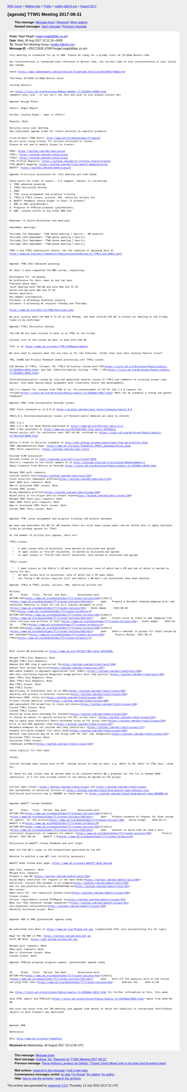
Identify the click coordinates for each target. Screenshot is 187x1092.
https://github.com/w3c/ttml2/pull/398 (88, 664)
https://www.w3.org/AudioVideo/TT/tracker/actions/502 (62, 827)
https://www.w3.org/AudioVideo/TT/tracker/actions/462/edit (51, 618)
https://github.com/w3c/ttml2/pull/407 (77, 668)
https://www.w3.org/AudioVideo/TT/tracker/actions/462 (62, 615)
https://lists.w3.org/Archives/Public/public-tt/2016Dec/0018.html (110, 466)
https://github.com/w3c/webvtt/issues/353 (96, 899)
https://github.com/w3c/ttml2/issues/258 (137, 721)
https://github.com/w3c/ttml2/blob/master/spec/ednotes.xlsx (107, 790)
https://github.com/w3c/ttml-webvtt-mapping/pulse (73, 164)
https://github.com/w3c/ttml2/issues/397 (84, 724)
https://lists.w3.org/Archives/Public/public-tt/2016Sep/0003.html (97, 999)
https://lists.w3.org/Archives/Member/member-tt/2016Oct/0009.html (60, 91)
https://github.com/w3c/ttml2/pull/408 (114, 671)
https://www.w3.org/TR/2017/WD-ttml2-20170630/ (81, 651)
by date (65, 1074)
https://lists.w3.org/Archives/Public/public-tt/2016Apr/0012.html (60, 992)
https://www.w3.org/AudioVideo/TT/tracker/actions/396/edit (51, 817)
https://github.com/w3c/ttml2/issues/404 (74, 697)
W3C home (14, 6)
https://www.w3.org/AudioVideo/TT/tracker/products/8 (61, 823)
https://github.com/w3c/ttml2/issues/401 (98, 730)
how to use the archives (38, 1078)
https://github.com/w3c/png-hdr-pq (67, 936)
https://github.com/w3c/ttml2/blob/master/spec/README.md (128, 793)
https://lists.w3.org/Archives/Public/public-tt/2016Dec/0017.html (66, 393)
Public (48, 6)
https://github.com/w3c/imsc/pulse (41, 151)
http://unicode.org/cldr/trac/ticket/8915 (67, 459)
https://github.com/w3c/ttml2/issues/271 (115, 727)
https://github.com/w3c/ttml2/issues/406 (108, 704)
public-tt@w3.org (66, 6)
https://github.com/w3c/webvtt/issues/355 (100, 893)
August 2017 (88, 6)
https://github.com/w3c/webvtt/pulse (46, 167)
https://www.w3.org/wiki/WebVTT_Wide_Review (82, 863)
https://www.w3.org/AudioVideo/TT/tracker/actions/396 (62, 813)
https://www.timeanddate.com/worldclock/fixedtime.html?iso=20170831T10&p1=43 (71, 72)
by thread (79, 1074)
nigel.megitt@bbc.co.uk (51, 36)
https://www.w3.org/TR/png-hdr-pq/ (70, 929)
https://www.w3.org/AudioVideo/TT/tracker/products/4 (54, 611)
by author (108, 1074)
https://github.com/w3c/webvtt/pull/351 (62, 876)
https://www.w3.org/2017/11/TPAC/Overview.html (41, 310)
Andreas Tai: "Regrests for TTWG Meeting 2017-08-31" (71, 1059)
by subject (93, 1074)
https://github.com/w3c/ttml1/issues (64, 787)
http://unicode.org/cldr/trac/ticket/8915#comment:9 (109, 462)
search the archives (68, 1078)
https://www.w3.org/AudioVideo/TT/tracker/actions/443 (62, 598)
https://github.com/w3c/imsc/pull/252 (65, 476)
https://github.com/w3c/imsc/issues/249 (104, 495)
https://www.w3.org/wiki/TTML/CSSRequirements (56, 346)
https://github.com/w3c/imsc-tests (65, 449)
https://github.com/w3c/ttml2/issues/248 (64, 744)
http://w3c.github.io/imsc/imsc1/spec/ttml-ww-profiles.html (106, 442)
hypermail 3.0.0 (58, 1085)
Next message (51, 26)
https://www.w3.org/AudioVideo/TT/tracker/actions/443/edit (51, 601)
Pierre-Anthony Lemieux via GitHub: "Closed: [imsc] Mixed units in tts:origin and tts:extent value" (104, 1063)
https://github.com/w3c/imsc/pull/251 (85, 479)
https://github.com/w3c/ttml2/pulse (44, 158)
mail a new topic (77, 1070)
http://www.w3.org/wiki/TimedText (39, 1038)
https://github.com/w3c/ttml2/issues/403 (98, 694)
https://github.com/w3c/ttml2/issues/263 (127, 717)
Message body (45, 22)
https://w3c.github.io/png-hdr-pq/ (54, 939)
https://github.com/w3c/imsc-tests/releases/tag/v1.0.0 (94, 409)
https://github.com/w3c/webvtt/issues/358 (76, 906)
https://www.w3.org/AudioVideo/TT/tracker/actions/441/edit (51, 979)
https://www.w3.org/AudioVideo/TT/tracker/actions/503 (62, 628)
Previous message (75, 26)
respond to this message (49, 1070)
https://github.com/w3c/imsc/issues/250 (72, 492)
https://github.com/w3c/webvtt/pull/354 (112, 880)
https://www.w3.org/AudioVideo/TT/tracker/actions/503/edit (51, 631)
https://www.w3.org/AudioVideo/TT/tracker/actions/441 (62, 975)
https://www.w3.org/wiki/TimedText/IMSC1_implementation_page (89, 446)
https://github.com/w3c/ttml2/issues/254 (140, 734)
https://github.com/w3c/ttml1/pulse (44, 154)
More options (79, 22)
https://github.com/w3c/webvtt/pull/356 (101, 883)
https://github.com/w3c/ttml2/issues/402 (97, 691)
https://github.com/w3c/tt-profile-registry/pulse (76, 161)
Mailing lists (32, 6)
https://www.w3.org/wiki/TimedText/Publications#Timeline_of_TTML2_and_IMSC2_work (65, 254)
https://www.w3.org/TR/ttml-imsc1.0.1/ (97, 426)
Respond (62, 22)
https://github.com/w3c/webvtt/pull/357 (102, 886)
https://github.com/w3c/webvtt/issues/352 (99, 903)
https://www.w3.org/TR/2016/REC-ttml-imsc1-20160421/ (80, 429)
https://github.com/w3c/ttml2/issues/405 (80, 701)
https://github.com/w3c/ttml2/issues (121, 787)
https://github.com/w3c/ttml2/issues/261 (98, 714)
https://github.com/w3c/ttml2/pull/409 (137, 674)
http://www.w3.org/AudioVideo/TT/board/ (74, 138)
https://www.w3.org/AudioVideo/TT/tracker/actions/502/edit (51, 830)
